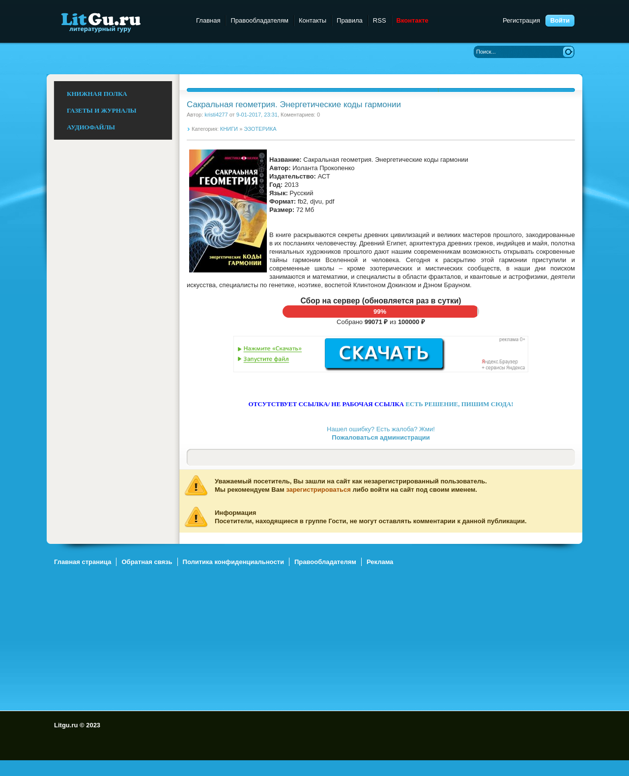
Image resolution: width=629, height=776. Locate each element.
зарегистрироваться (318, 489)
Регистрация (521, 20)
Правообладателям (259, 20)
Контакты (312, 20)
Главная (208, 20)
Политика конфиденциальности (233, 562)
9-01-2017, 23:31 (257, 115)
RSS (379, 20)
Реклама (380, 562)
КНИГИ (229, 129)
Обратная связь (146, 562)
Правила (350, 20)
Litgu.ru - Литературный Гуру (119, 21)
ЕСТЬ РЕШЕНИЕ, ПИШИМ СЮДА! (459, 404)
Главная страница (82, 562)
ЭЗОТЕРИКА (260, 129)
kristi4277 (216, 115)
